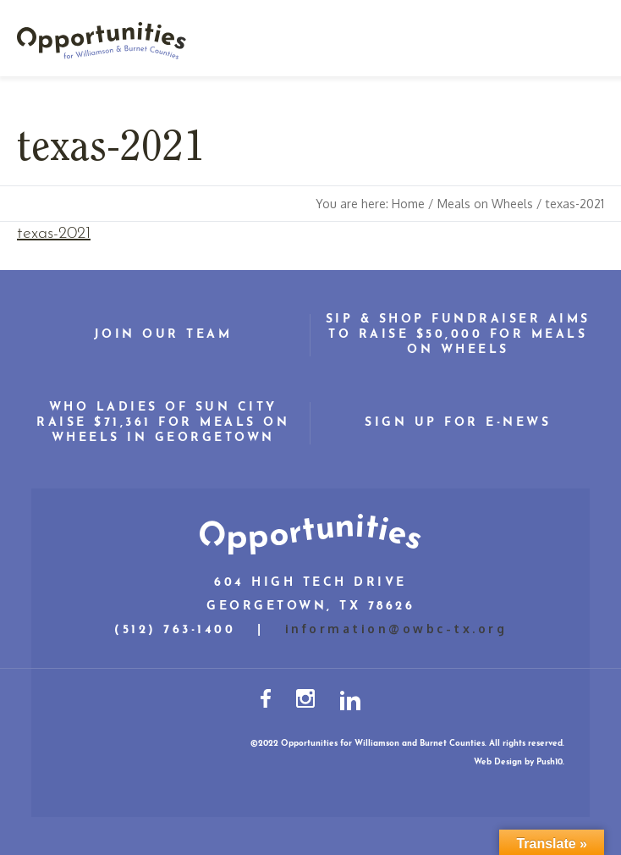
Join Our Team (163, 334)
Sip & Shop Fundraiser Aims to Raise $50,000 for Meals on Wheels (458, 334)
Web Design (498, 762)
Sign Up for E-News (458, 422)
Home (408, 203)
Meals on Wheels (485, 203)
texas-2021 (54, 233)
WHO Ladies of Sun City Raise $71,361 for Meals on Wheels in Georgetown (162, 422)
